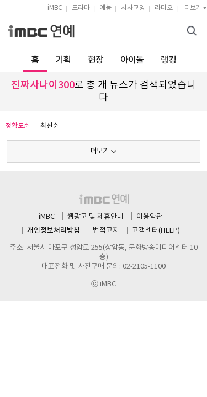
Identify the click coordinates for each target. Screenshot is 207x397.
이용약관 (149, 217)
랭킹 (169, 60)
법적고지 (106, 231)
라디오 (164, 8)
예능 (105, 8)
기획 (63, 60)
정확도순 (17, 126)
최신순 (49, 126)
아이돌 (132, 60)
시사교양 (133, 8)
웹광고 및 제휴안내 (95, 217)
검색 (193, 31)
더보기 (100, 151)
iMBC (54, 8)
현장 (96, 60)
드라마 (81, 8)
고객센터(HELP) (156, 231)
